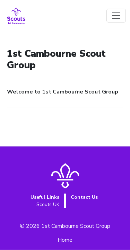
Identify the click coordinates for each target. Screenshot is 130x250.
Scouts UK (47, 204)
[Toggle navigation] (116, 16)
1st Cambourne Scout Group (75, 226)
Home (65, 240)
